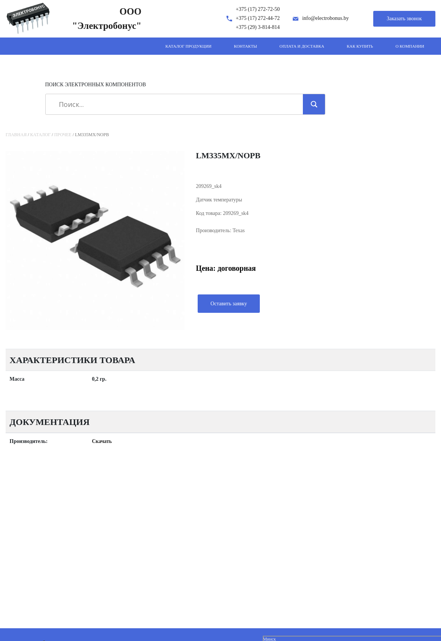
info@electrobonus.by (325, 18)
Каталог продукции (188, 46)
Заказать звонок (404, 18)
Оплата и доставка (302, 46)
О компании (410, 46)
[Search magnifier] (314, 104)
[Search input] (177, 104)
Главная (16, 134)
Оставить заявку (228, 303)
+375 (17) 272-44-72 (258, 18)
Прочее (63, 134)
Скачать (102, 441)
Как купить (360, 46)
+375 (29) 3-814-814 (258, 27)
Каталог (40, 134)
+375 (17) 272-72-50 (258, 9)
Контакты (245, 46)
